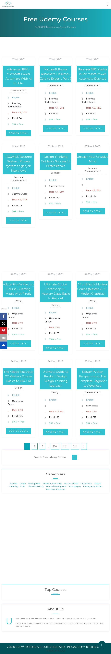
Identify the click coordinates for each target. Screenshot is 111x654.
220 (55, 446)
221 (65, 446)
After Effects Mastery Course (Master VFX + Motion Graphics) (92, 289)
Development (34, 484)
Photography (75, 486)
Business (13, 484)
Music (22, 486)
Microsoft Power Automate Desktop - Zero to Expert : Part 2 (55, 74)
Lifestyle (97, 484)
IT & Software (86, 484)
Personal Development (56, 486)
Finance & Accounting (52, 484)
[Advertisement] (52, 50)
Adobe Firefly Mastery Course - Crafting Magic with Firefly (18, 289)
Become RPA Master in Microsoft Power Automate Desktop (92, 74)
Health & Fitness (71, 484)
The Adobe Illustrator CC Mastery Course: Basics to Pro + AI (19, 376)
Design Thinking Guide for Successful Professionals (55, 161)
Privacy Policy (55, 650)
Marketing (13, 486)
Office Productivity (36, 486)
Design (23, 484)
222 (75, 446)
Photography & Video (92, 486)
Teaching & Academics (55, 489)
